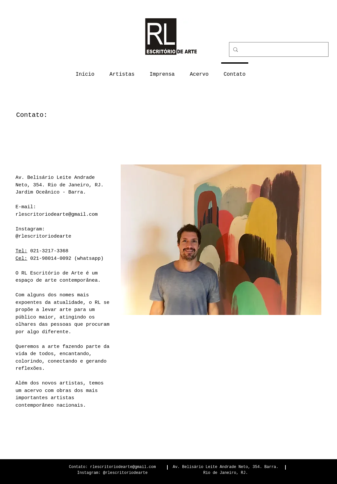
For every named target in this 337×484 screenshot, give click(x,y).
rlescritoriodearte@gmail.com (57, 214)
